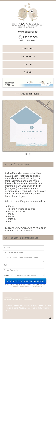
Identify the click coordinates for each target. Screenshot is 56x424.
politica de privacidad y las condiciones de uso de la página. (27, 285)
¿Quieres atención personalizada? (21, 238)
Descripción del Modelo (16, 164)
